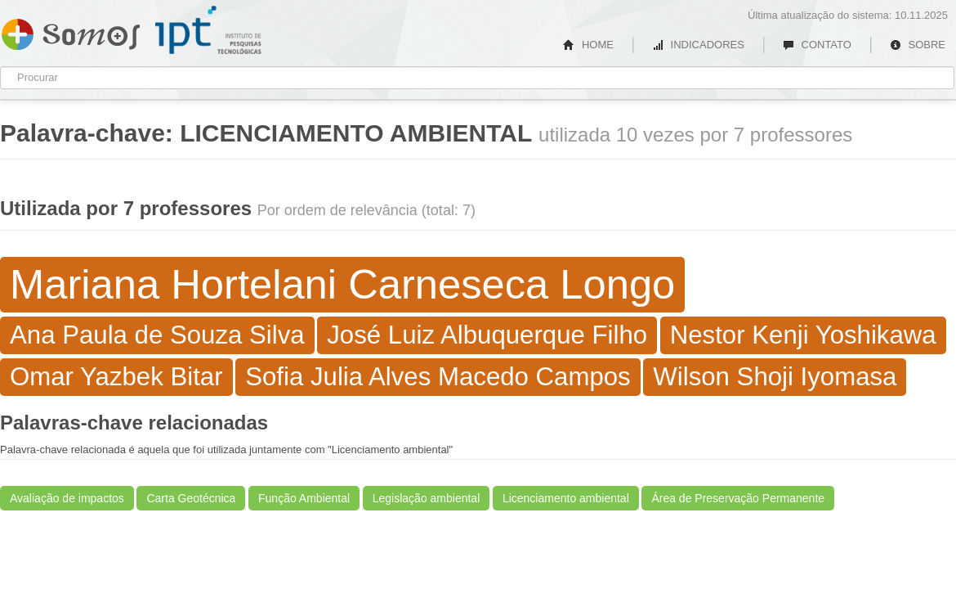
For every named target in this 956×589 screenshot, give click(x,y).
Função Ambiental (304, 498)
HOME (588, 44)
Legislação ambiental (426, 498)
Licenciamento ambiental (566, 498)
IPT (208, 30)
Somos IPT (70, 31)
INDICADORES (698, 44)
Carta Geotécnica (190, 498)
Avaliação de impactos (67, 498)
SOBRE (917, 44)
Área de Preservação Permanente (737, 498)
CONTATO (817, 44)
